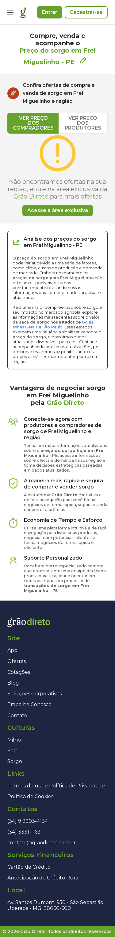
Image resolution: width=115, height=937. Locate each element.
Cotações (18, 672)
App (12, 650)
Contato (17, 715)
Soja (12, 751)
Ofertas (16, 661)
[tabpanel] (57, 175)
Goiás (87, 322)
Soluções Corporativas (34, 694)
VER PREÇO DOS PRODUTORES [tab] (83, 123)
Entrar (49, 12)
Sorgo (14, 761)
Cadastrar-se (86, 12)
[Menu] (10, 12)
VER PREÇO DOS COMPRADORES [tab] (33, 123)
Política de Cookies (30, 796)
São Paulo (52, 327)
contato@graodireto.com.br (41, 843)
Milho (14, 740)
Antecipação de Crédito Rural (43, 878)
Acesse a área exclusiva (57, 210)
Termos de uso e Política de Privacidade (56, 786)
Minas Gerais (25, 327)
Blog (13, 683)
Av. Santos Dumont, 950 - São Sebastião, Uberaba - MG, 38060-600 (55, 905)
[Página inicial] (23, 12)
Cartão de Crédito (29, 867)
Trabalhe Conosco (29, 704)
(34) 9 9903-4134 (27, 821)
